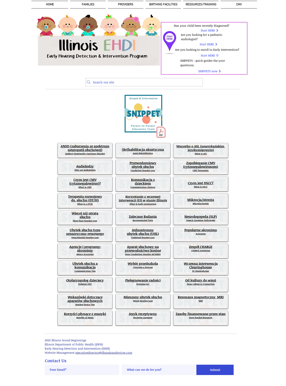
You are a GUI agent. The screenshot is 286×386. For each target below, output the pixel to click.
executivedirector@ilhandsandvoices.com (103, 353)
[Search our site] (144, 82)
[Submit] (215, 370)
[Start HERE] (210, 30)
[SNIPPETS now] (210, 71)
